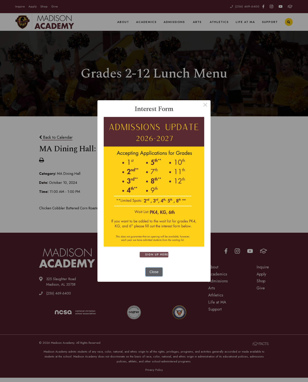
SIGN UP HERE (157, 254)
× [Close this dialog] (205, 105)
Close (154, 272)
